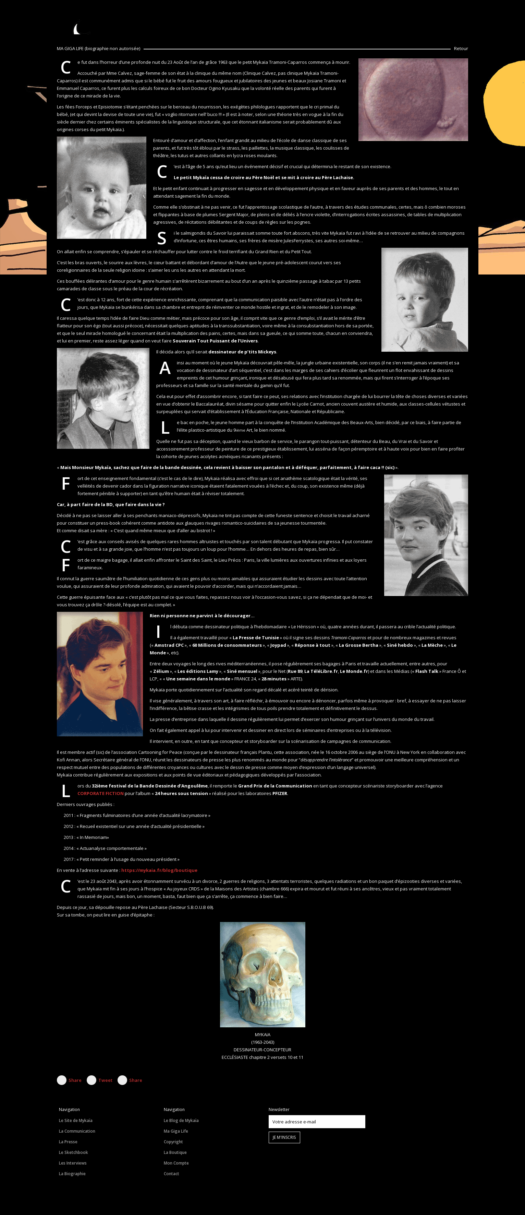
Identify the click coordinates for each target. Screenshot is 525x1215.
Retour (461, 48)
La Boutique (175, 1152)
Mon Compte (176, 1163)
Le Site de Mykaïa (76, 1120)
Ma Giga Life (176, 1131)
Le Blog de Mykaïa (181, 1120)
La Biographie (72, 1174)
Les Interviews (73, 1163)
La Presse (68, 1142)
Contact (171, 1174)
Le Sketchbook (73, 1152)
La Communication (77, 1131)
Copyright (173, 1142)
